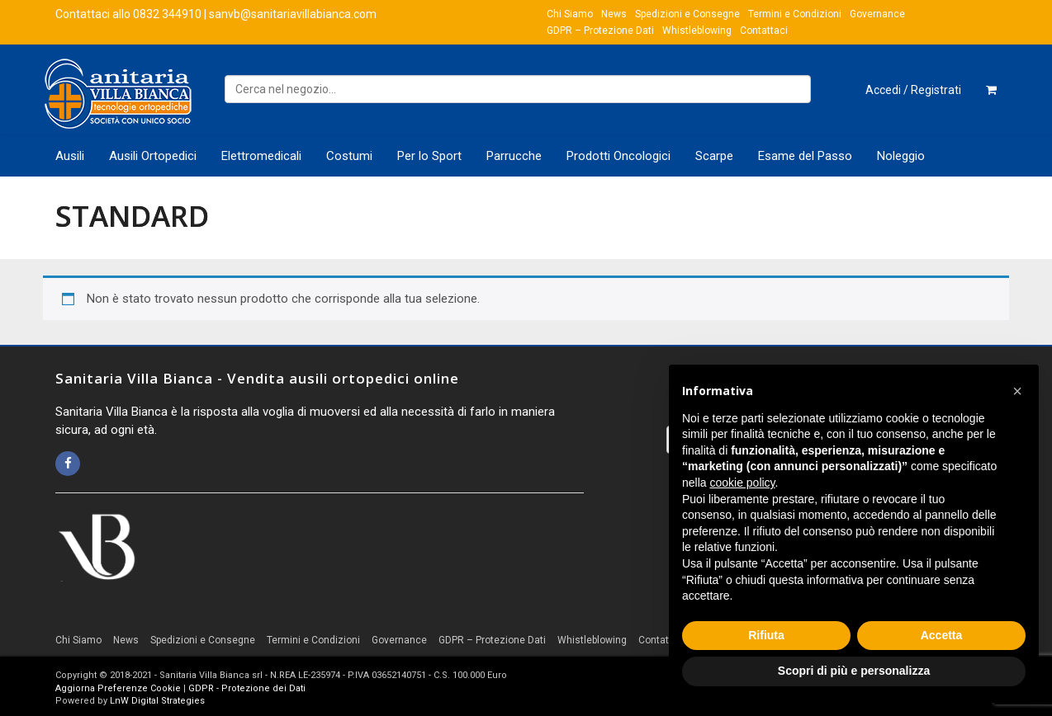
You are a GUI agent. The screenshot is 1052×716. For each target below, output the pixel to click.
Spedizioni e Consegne (687, 14)
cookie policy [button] (742, 482)
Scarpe (714, 155)
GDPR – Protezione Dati (600, 30)
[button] (1017, 391)
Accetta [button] (942, 635)
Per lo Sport (429, 155)
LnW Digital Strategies (157, 700)
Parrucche (514, 155)
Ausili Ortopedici (153, 155)
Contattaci (764, 30)
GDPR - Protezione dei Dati (247, 688)
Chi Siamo (570, 14)
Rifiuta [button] (766, 635)
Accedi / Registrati (913, 90)
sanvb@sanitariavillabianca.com (293, 14)
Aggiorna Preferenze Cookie (118, 688)
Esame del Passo (805, 155)
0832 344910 (167, 14)
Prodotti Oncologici (618, 155)
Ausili (69, 155)
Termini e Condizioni (794, 14)
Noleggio (901, 155)
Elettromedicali (261, 155)
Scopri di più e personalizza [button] (854, 670)
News (614, 14)
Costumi (349, 155)
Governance (877, 14)
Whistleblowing (697, 30)
